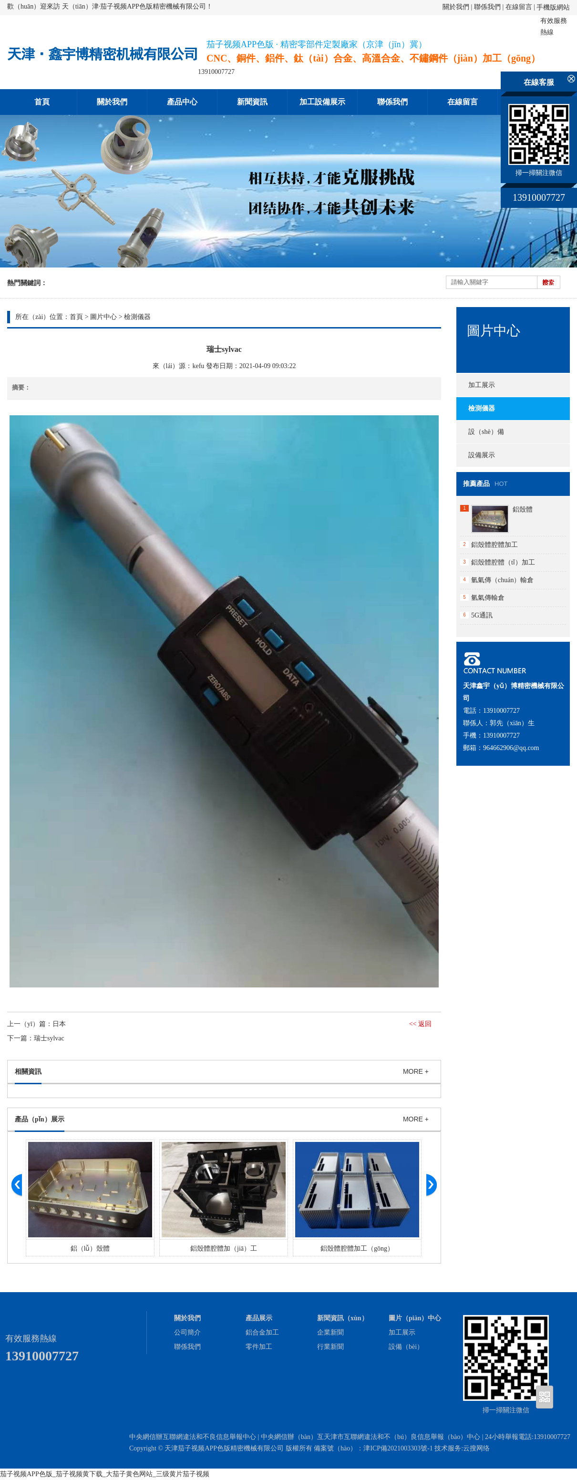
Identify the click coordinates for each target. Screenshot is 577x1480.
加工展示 (481, 385)
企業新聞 (330, 1332)
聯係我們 (487, 6)
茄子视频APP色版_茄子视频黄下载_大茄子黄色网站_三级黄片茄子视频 (104, 1474)
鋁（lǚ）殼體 (90, 1248)
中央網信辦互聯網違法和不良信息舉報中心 (192, 1436)
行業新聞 (330, 1346)
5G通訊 (482, 615)
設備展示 (481, 455)
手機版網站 (553, 7)
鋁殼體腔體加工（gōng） (357, 1248)
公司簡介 (187, 1332)
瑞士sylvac (49, 1038)
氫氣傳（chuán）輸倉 (502, 580)
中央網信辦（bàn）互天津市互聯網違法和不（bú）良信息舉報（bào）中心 (370, 1436)
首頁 (42, 102)
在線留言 (518, 6)
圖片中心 (103, 316)
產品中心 (182, 102)
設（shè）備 (486, 431)
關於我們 (456, 6)
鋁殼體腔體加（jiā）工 (223, 1248)
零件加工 (259, 1346)
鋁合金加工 (262, 1332)
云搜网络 (476, 1448)
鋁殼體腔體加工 (494, 544)
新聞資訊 (252, 102)
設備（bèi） (406, 1346)
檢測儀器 (137, 316)
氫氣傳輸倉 (488, 597)
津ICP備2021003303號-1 (398, 1448)
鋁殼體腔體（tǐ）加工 (503, 562)
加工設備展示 (322, 102)
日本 (59, 1024)
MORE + (416, 1071)
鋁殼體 (523, 509)
